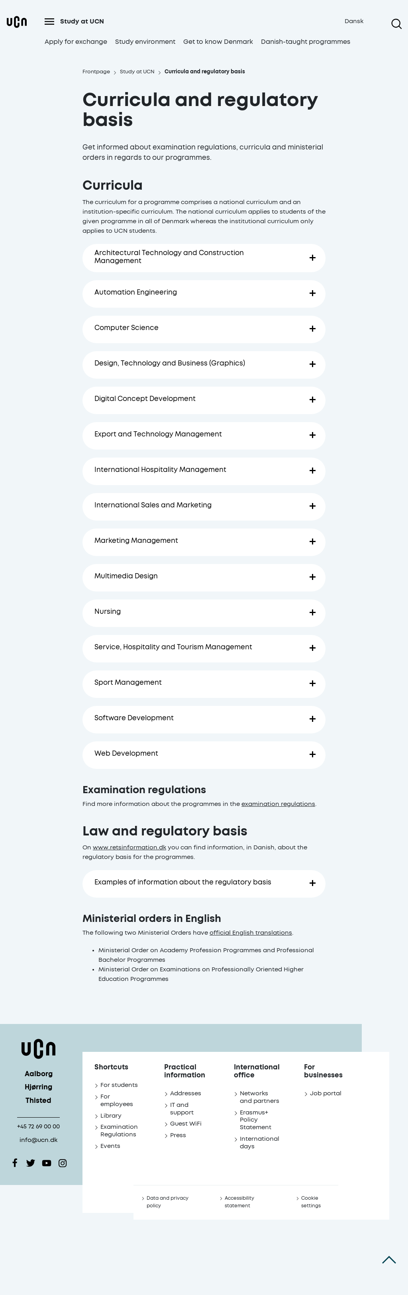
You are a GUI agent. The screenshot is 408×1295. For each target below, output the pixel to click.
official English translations (251, 930)
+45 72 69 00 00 (38, 1127)
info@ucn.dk (38, 1140)
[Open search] (397, 24)
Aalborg (39, 1074)
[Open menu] (49, 21)
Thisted (38, 1101)
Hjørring (38, 1087)
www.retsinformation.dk (129, 845)
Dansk (354, 21)
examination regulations (278, 801)
